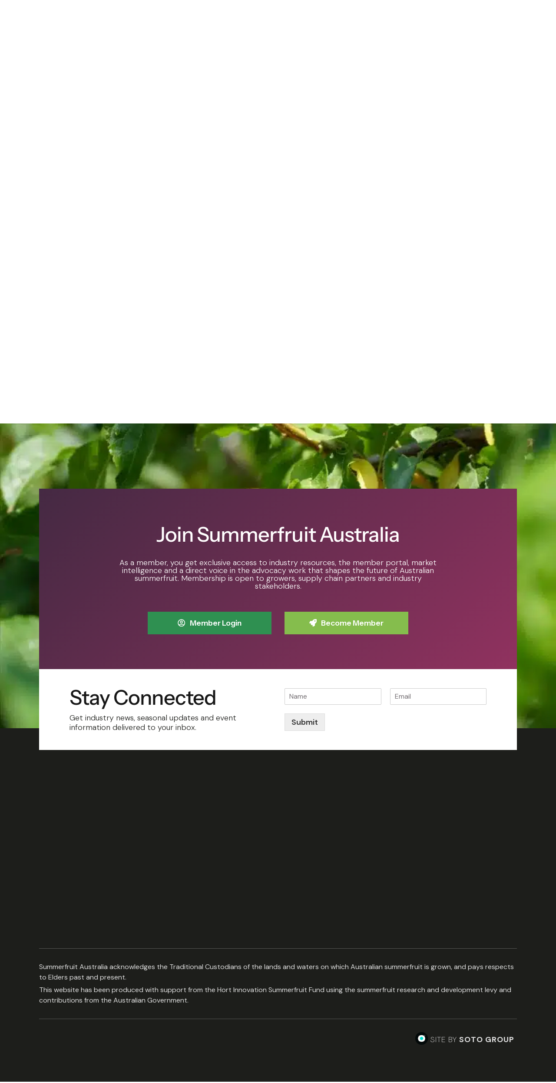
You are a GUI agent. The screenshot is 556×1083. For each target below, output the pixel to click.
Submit (304, 723)
